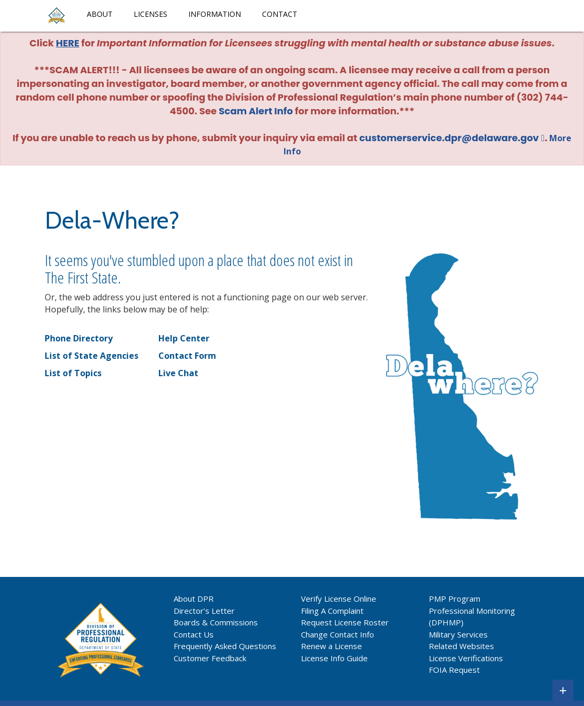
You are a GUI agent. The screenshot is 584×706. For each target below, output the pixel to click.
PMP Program (454, 598)
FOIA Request (454, 669)
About (100, 14)
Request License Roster (345, 622)
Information (214, 14)
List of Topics (73, 373)
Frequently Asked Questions (225, 646)
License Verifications (466, 658)
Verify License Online (338, 598)
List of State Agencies (91, 355)
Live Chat (178, 373)
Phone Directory (79, 338)
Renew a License (331, 646)
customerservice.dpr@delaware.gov (449, 137)
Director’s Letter (204, 610)
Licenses (150, 14)
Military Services (458, 634)
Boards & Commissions (216, 622)
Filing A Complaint (332, 610)
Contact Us (194, 634)
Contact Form (187, 355)
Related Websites (461, 646)
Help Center (183, 338)
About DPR (194, 598)
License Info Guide (334, 658)
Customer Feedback (210, 658)
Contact (279, 14)
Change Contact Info (337, 634)
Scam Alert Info (256, 110)
